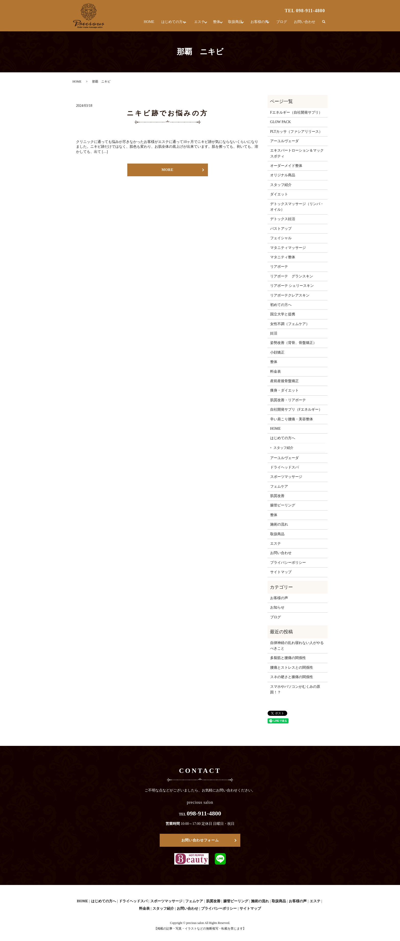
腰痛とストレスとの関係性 (291, 667)
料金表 (275, 371)
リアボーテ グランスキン (291, 276)
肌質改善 (277, 496)
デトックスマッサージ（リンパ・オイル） (297, 206)
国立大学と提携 (282, 314)
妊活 (273, 333)
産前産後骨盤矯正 (284, 381)
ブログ (283, 24)
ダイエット (279, 194)
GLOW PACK (280, 122)
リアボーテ (279, 266)
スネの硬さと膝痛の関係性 (291, 677)
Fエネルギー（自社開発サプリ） (296, 112)
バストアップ (281, 229)
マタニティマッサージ (288, 248)
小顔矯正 (277, 352)
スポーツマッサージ (286, 477)
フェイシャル (281, 238)
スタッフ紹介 (281, 185)
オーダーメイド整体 (286, 166)
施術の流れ (279, 524)
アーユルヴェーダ (284, 141)
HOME (134, 24)
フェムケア (279, 486)
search (324, 24)
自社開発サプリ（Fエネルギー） (296, 409)
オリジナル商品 (282, 175)
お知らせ (277, 607)
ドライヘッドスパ (284, 467)
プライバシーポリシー (288, 562)
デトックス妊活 (282, 219)
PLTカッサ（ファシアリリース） (296, 131)
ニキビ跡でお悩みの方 (167, 113)
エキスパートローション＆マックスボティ (297, 153)
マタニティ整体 (282, 257)
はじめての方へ (158, 24)
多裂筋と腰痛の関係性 (288, 658)
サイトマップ (281, 572)
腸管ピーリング (282, 505)
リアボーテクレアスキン (289, 295)
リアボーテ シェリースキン (292, 286)
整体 (208, 24)
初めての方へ (281, 305)
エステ (188, 24)
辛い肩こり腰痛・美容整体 (291, 419)
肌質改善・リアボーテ (288, 400)
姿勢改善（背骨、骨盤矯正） (293, 343)
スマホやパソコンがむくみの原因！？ (295, 689)
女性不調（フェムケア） (289, 324)
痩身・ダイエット (284, 390)
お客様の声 (257, 24)
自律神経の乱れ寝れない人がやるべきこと (297, 645)
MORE (167, 170)
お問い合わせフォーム (200, 840)
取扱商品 (230, 24)
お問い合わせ (305, 24)
